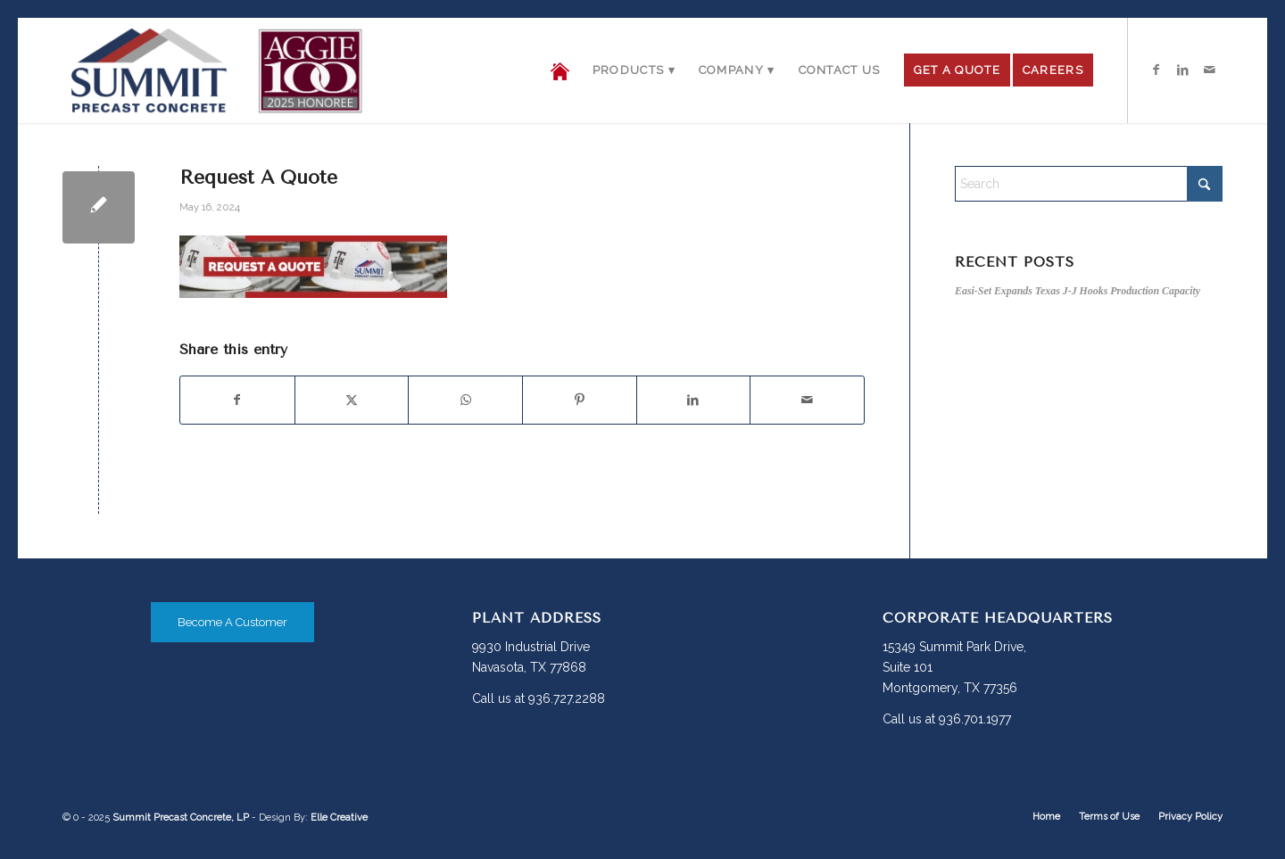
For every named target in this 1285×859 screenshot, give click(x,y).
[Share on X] (352, 400)
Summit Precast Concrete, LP (180, 817)
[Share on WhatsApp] (465, 400)
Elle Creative (339, 817)
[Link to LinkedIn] (1182, 69)
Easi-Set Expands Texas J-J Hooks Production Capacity (1077, 291)
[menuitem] (560, 70)
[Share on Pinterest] (579, 400)
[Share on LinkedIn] (693, 400)
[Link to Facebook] (1155, 69)
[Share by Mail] (807, 400)
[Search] (1089, 184)
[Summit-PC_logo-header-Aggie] (215, 70)
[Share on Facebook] (237, 400)
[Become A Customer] (232, 622)
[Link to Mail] (1209, 69)
